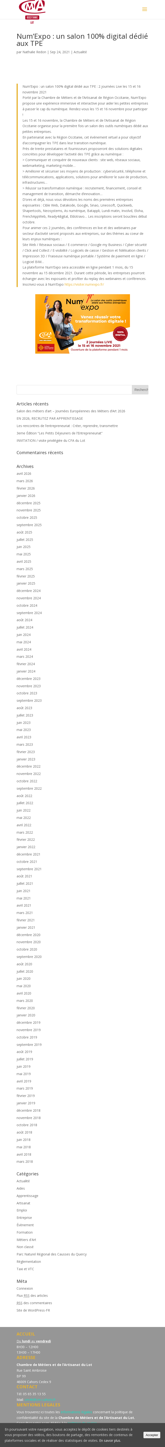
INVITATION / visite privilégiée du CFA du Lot (51, 440)
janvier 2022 (26, 847)
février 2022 (26, 839)
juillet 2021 (25, 883)
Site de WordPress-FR (33, 1310)
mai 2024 (24, 642)
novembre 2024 (29, 598)
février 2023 (26, 752)
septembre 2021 (29, 869)
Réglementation (29, 1261)
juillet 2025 (25, 539)
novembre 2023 (29, 686)
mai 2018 (24, 1147)
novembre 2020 (29, 942)
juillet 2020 (25, 971)
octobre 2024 (27, 605)
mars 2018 (25, 1161)
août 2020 (24, 964)
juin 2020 (24, 978)
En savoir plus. (110, 1440)
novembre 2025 (29, 510)
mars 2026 (25, 481)
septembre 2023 (29, 700)
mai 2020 (24, 986)
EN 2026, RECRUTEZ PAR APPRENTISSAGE (50, 418)
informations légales (76, 1412)
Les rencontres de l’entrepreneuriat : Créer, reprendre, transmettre (67, 425)
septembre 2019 (29, 1044)
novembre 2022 (29, 773)
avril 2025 (24, 561)
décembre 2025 (28, 503)
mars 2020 (25, 1000)
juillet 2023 (25, 715)
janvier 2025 (26, 583)
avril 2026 (24, 473)
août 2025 (24, 532)
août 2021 (24, 876)
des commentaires (34, 1303)
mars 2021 (25, 912)
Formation (25, 1232)
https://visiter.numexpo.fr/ (84, 284)
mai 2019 (24, 1074)
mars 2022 (25, 832)
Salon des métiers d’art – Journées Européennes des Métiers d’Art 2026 (71, 411)
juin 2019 (24, 1066)
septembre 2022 (29, 788)
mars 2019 (25, 1088)
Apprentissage (27, 1195)
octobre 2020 (27, 949)
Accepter (152, 1435)
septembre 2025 (29, 525)
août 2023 (24, 708)
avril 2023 (24, 737)
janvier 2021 (26, 927)
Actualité (80, 52)
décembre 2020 (28, 935)
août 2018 (24, 1132)
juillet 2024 (25, 627)
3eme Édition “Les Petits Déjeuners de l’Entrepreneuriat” (60, 433)
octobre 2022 (27, 781)
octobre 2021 (27, 861)
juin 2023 (24, 722)
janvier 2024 (26, 671)
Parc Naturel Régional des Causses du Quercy (52, 1254)
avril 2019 (24, 1081)
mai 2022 (24, 817)
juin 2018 (24, 1139)
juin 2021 (24, 891)
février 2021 (26, 920)
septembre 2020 (29, 956)
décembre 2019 (28, 1022)
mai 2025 (24, 554)
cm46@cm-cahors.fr (40, 1399)
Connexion (25, 1288)
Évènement (25, 1225)
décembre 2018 (28, 1110)
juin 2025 (24, 546)
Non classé (25, 1247)
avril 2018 (24, 1154)
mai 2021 (24, 898)
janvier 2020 (26, 1015)
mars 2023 (25, 744)
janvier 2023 (26, 759)
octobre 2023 (27, 693)
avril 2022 (24, 825)
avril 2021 (24, 905)
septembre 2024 (29, 613)
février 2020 (26, 1008)
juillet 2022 (25, 803)
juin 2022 (24, 810)
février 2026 (26, 488)
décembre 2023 (28, 678)
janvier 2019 (26, 1103)
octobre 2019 (27, 1037)
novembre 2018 (29, 1117)
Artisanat (23, 1203)
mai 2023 (24, 729)
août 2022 (24, 795)
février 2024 (26, 664)
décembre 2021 (28, 854)
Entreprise (24, 1217)
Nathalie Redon (34, 52)
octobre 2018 (27, 1125)
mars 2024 (25, 656)
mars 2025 (25, 569)
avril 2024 (24, 649)
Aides (21, 1188)
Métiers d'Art (26, 1239)
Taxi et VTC (25, 1269)
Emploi (22, 1210)
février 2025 (26, 576)
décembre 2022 (28, 766)
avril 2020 (24, 993)
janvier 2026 (26, 495)
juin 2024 (24, 634)
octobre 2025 (27, 517)
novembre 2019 (29, 1030)
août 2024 (24, 620)
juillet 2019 (25, 1059)
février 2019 (26, 1095)
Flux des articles (32, 1295)
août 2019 (24, 1051)
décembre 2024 (28, 590)
